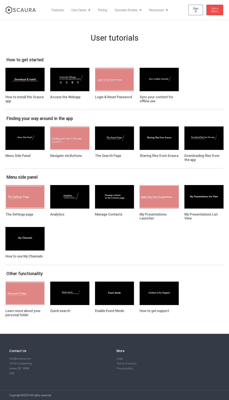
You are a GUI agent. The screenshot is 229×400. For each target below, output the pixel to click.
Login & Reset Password (113, 97)
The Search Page (108, 156)
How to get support (154, 311)
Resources (158, 10)
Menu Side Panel (17, 156)
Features (57, 10)
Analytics (57, 214)
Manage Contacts (108, 214)
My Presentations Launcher (153, 216)
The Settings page (19, 214)
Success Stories (128, 10)
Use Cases (80, 10)
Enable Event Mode (109, 311)
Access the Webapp (65, 97)
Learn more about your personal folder (23, 313)
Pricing (102, 10)
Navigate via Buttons (66, 156)
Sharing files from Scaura (159, 156)
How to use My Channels (24, 256)
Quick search (60, 311)
